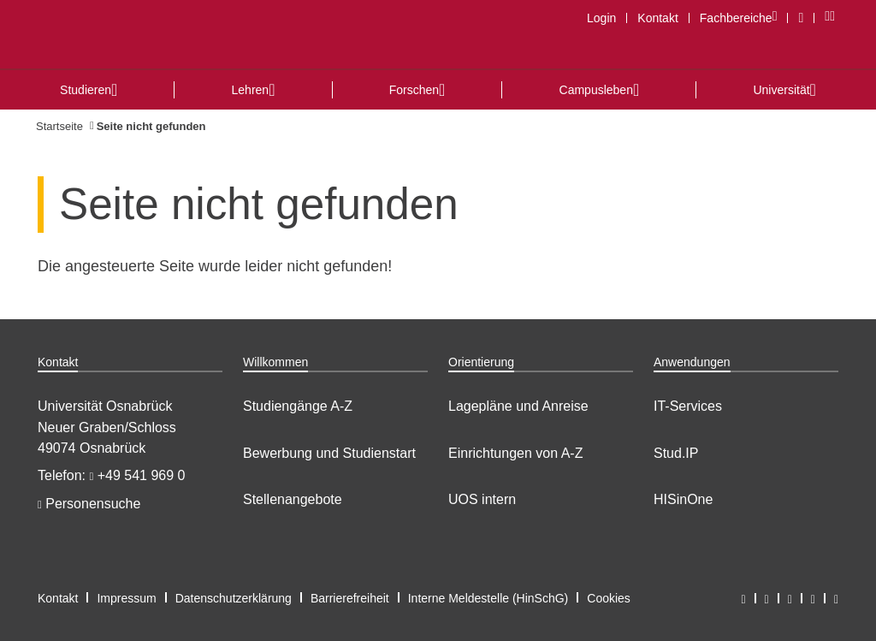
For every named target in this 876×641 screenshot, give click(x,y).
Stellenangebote (292, 499)
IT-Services (688, 406)
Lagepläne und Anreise (518, 406)
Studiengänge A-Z (297, 406)
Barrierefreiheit (350, 598)
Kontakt (657, 18)
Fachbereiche (743, 18)
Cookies (608, 598)
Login (601, 18)
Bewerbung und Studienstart (329, 453)
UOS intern (482, 499)
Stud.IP (676, 453)
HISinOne (683, 499)
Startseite (59, 126)
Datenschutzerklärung (233, 598)
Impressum (126, 598)
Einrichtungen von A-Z (515, 453)
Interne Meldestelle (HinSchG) (488, 598)
